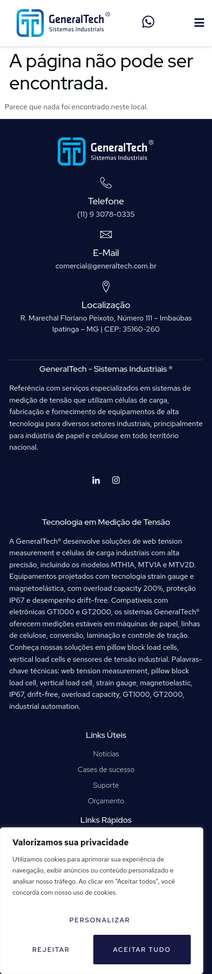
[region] (101, 900)
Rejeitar (51, 949)
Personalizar (99, 920)
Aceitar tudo (142, 949)
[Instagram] (116, 481)
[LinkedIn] (96, 481)
